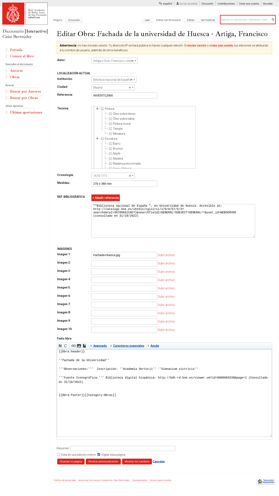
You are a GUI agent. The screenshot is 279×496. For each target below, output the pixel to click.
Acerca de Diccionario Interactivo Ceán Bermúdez (104, 486)
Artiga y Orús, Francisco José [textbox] (113, 61)
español (167, 3)
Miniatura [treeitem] (116, 133)
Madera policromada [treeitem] (124, 163)
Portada (16, 50)
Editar (190, 20)
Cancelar (159, 467)
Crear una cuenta (249, 3)
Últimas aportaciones (26, 112)
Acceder (268, 3)
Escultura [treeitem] (108, 138)
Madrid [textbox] (112, 87)
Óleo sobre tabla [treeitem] (121, 118)
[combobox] (114, 61)
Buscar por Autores (25, 91)
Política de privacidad (65, 486)
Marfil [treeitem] (114, 153)
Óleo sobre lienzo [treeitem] (122, 113)
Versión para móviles (160, 486)
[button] (60, 352)
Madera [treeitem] (115, 158)
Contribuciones (226, 3)
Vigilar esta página (113, 461)
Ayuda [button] (154, 352)
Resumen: (63, 454)
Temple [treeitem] (115, 128)
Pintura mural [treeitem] (119, 123)
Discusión (207, 3)
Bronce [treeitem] (115, 148)
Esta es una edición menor (78, 461)
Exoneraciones (139, 486)
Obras (14, 77)
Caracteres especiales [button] (128, 352)
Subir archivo (166, 261)
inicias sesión (196, 45)
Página (57, 20)
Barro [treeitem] (114, 143)
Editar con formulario (168, 20)
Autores (16, 70)
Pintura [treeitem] (107, 108)
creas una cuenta (221, 45)
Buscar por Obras (24, 98)
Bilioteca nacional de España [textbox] (112, 80)
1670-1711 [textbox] (112, 176)
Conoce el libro (22, 56)
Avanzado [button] (100, 352)
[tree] (143, 137)
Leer (147, 20)
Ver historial (208, 20)
